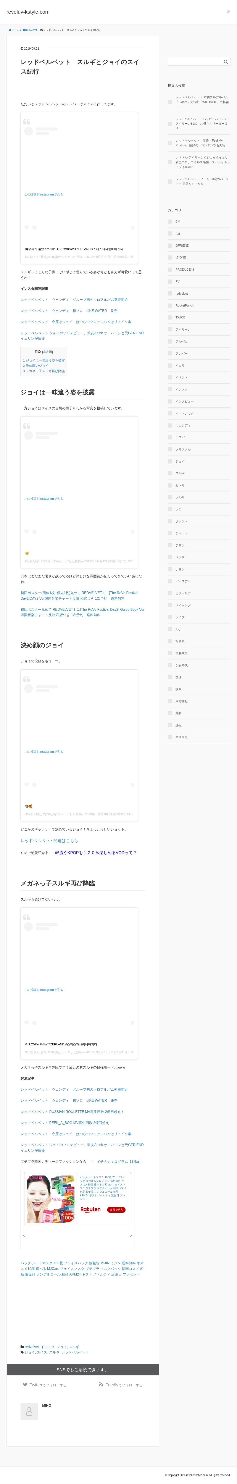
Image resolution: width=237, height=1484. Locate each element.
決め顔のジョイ (35, 365)
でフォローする (48, 1385)
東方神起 (182, 701)
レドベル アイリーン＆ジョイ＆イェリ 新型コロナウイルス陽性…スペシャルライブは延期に (203, 162)
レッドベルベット (75, 1352)
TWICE (180, 317)
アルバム (182, 341)
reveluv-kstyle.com (28, 12)
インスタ (48, 1347)
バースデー (183, 581)
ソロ (179, 509)
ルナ (179, 629)
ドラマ (180, 557)
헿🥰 (28, 806)
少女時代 (182, 665)
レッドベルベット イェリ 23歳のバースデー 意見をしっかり (202, 181)
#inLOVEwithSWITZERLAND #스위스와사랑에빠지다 (61, 1044)
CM (178, 221)
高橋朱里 (182, 737)
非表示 (47, 352)
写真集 (180, 641)
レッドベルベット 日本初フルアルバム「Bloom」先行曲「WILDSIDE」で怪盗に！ (202, 102)
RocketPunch (184, 305)
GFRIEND (182, 245)
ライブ (180, 617)
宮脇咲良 (182, 653)
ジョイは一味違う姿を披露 (44, 360)
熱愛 (179, 713)
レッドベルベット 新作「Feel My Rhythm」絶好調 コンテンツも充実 (200, 143)
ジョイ (61, 1347)
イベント (182, 377)
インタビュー (185, 401)
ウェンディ (183, 425)
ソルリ (180, 497)
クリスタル (183, 449)
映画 (179, 689)
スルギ (74, 1347)
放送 (179, 677)
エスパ (180, 437)
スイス (42, 1352)
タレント (182, 521)
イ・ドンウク (185, 413)
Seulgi (29, 256)
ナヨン (180, 569)
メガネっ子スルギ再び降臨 (44, 371)
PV (178, 281)
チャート (182, 533)
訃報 (179, 725)
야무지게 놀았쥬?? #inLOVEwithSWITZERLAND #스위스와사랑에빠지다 (74, 249)
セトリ (180, 485)
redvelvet (32, 1347)
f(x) (178, 233)
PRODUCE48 (185, 269)
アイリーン (183, 329)
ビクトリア (183, 593)
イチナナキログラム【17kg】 (119, 1161)
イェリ (180, 365)
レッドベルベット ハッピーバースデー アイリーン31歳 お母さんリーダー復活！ (203, 123)
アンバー (182, 353)
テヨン (180, 545)
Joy (26, 561)
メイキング (183, 605)
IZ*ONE (181, 257)
